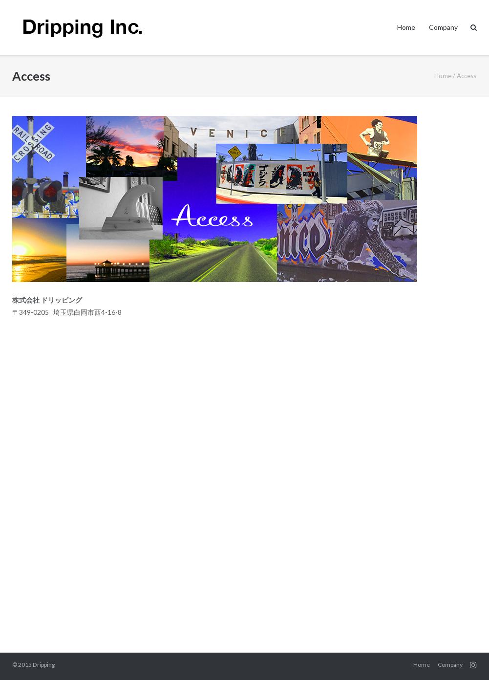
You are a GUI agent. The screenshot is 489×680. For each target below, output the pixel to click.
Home (406, 27)
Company (443, 27)
